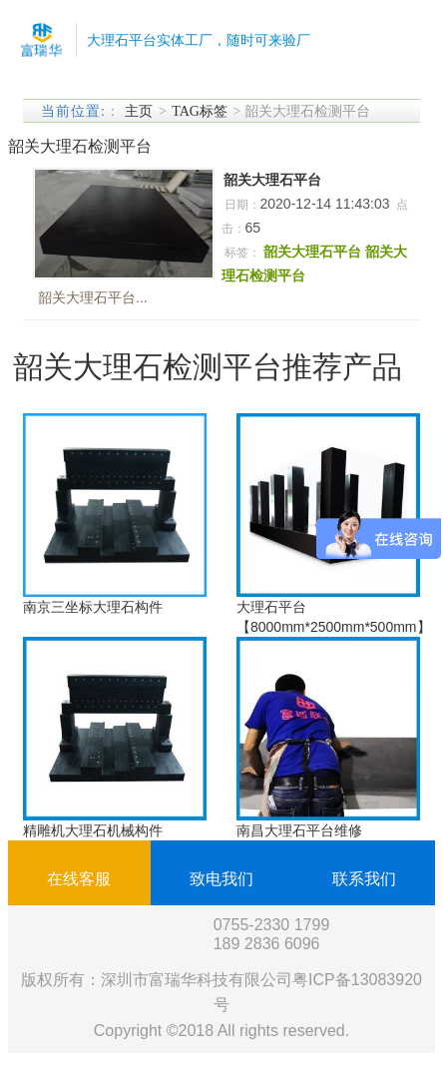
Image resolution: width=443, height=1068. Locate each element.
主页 (139, 111)
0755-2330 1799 (272, 924)
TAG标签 (199, 111)
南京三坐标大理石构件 (93, 607)
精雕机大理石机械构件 (93, 830)
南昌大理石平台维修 (299, 830)
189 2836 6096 (267, 943)
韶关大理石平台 (272, 180)
